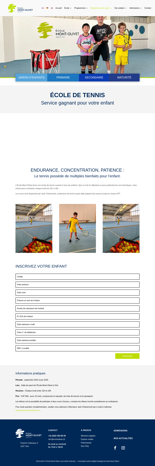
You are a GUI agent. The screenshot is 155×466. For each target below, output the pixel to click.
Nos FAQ (85, 446)
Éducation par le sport (99, 8)
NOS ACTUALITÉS (123, 438)
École (66, 8)
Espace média (87, 439)
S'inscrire (127, 356)
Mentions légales (88, 436)
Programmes (79, 8)
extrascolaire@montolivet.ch (28, 410)
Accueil (58, 8)
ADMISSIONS (120, 430)
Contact (147, 8)
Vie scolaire (119, 8)
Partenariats (86, 443)
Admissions (134, 8)
